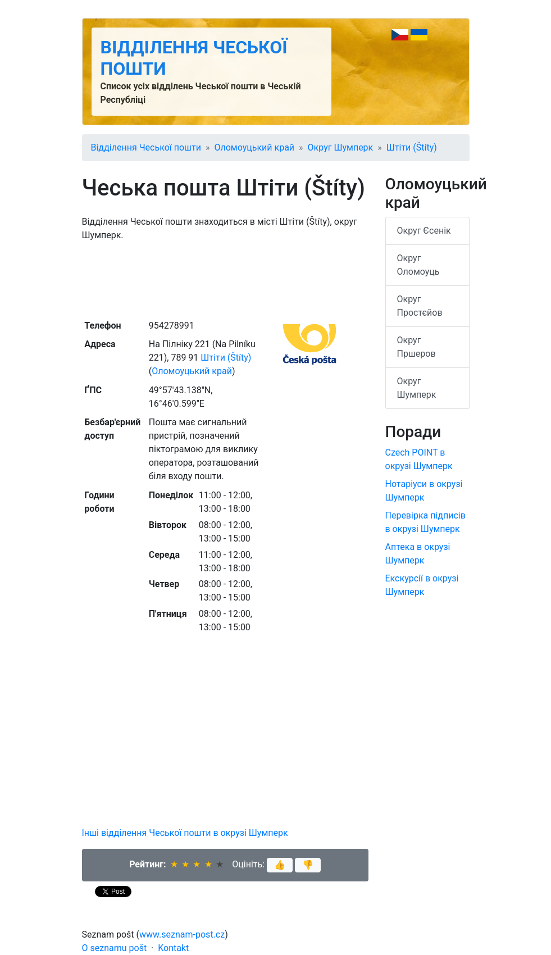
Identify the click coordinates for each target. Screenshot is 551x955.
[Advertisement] (225, 279)
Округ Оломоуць (418, 265)
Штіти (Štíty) (411, 147)
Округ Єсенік (424, 230)
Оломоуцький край (254, 147)
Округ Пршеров (416, 347)
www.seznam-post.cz (182, 934)
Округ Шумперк (341, 147)
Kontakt (173, 948)
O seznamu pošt (114, 948)
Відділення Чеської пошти (146, 147)
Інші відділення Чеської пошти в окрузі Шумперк (185, 832)
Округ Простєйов (420, 306)
